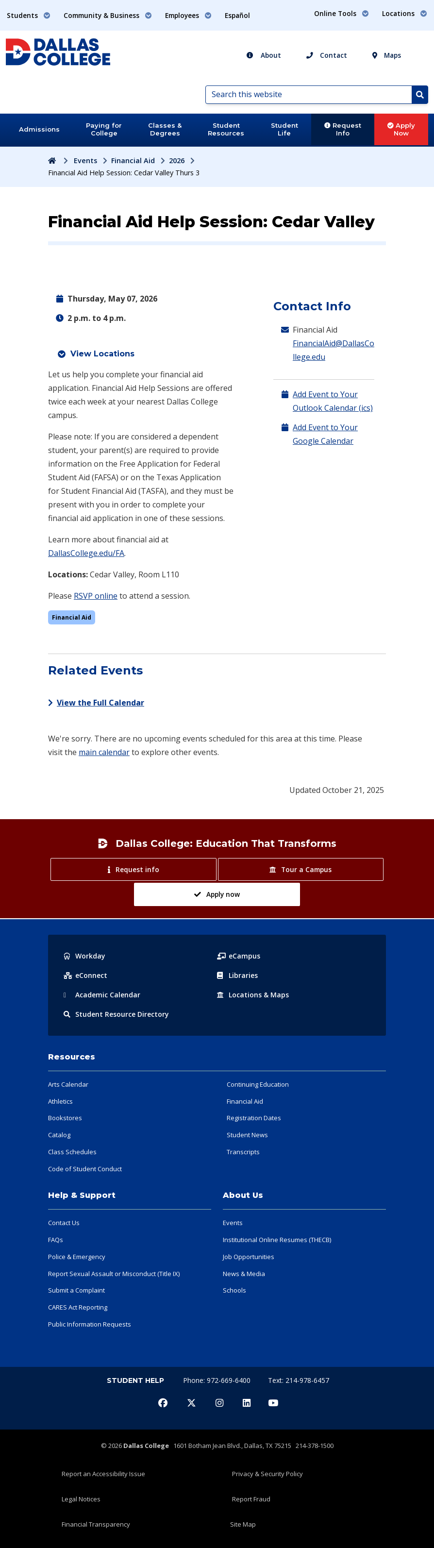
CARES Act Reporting (77, 1307)
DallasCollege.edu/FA (86, 553)
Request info (133, 869)
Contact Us (64, 1222)
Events (85, 160)
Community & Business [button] (108, 15)
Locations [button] (404, 13)
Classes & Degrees (165, 129)
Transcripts (243, 1151)
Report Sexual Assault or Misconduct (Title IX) (114, 1273)
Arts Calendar (68, 1084)
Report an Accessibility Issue (103, 1473)
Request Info (342, 129)
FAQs (55, 1239)
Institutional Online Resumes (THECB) (277, 1239)
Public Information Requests (89, 1324)
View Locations (102, 353)
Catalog (59, 1134)
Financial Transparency (96, 1524)
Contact (326, 55)
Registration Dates (254, 1117)
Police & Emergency (76, 1256)
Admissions (39, 129)
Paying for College (104, 129)
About (264, 55)
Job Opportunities (248, 1256)
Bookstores (65, 1117)
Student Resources (226, 129)
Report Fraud (251, 1499)
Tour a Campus (300, 869)
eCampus (238, 955)
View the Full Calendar (96, 702)
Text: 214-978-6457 (298, 1380)
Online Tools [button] (341, 13)
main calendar (104, 752)
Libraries (237, 975)
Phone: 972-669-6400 (217, 1380)
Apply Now (401, 129)
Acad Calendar (102, 994)
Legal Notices (81, 1499)
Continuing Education (258, 1084)
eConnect (85, 975)
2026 (176, 160)
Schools (234, 1290)
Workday (84, 955)
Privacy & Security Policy (267, 1473)
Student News (247, 1134)
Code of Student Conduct (85, 1168)
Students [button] (28, 15)
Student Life (284, 129)
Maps (386, 55)
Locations (253, 994)
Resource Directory (116, 1014)
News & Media (244, 1273)
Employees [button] (188, 15)
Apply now (216, 894)
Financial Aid (133, 160)
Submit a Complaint (76, 1290)
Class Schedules (72, 1151)
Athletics (60, 1101)
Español (237, 15)
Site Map (243, 1524)
